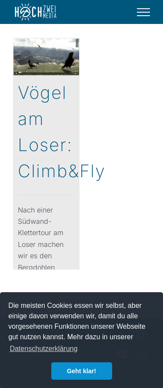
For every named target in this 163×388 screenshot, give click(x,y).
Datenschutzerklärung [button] (43, 348)
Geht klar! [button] (81, 371)
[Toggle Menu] (143, 12)
